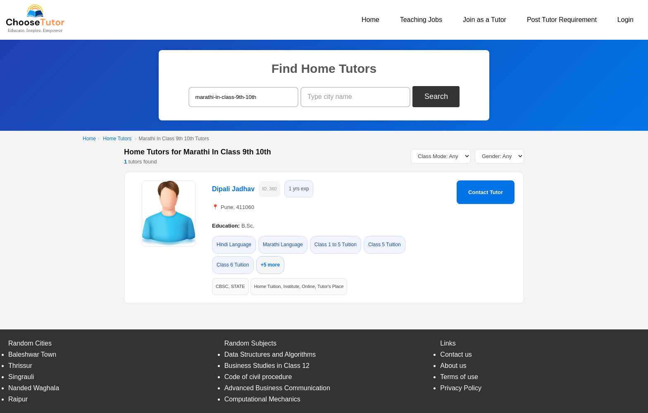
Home (370, 19)
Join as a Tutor (484, 19)
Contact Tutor (485, 192)
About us (453, 365)
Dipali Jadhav (233, 188)
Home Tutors (117, 139)
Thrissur (20, 365)
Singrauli (21, 376)
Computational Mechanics (262, 399)
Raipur (18, 399)
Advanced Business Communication (277, 387)
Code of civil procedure (258, 376)
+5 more (270, 265)
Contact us (456, 354)
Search (436, 96)
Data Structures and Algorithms (270, 354)
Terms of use (459, 376)
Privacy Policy (460, 387)
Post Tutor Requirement (562, 19)
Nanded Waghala (33, 387)
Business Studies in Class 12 (267, 365)
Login (625, 19)
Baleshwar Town (32, 354)
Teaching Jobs (421, 19)
